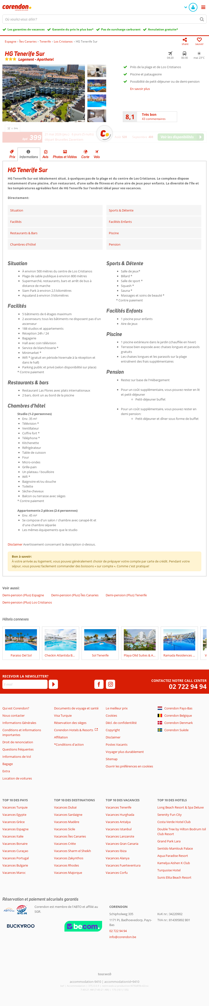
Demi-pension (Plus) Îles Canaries (74, 595)
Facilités (15, 221)
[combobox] (104, 19)
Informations (29, 157)
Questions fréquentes (18, 749)
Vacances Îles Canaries (70, 836)
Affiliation (61, 737)
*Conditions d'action (69, 744)
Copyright (113, 730)
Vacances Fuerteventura (123, 865)
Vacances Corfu (117, 872)
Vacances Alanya (117, 858)
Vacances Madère (66, 822)
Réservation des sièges (70, 723)
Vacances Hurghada (120, 814)
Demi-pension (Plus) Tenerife (126, 595)
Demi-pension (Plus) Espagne (23, 595)
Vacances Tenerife (118, 807)
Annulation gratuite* (163, 29)
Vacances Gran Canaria (122, 843)
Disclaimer (15, 544)
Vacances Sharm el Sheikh (72, 851)
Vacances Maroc (14, 872)
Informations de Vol (16, 756)
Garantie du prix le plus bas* (73, 29)
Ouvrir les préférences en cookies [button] (129, 766)
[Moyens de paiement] (20, 926)
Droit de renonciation (17, 742)
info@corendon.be (122, 937)
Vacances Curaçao (15, 851)
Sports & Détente (121, 210)
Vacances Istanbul (119, 829)
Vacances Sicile (64, 829)
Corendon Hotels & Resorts (73, 730)
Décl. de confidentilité (121, 723)
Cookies (111, 715)
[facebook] (99, 684)
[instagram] (110, 684)
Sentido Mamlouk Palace (175, 848)
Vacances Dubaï (65, 807)
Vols (97, 157)
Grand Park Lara (169, 841)
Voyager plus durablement (125, 752)
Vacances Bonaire (15, 843)
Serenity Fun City (169, 814)
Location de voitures (17, 778)
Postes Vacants (116, 744)
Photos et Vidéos (65, 157)
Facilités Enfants (120, 221)
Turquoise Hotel (169, 870)
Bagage (7, 764)
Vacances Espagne (15, 829)
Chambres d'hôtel (23, 244)
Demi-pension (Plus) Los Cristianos (27, 602)
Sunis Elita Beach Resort (174, 877)
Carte (85, 157)
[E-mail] (25, 684)
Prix (12, 157)
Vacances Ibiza (116, 851)
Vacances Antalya (118, 822)
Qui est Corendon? (15, 708)
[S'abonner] (53, 684)
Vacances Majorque (68, 872)
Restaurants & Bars (23, 233)
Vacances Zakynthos (68, 858)
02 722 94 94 (188, 686)
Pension (114, 244)
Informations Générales (19, 723)
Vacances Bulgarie (15, 865)
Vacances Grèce (13, 822)
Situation (16, 210)
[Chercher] (202, 19)
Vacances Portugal (15, 858)
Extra (6, 771)
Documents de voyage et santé (76, 708)
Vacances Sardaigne (68, 814)
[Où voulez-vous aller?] (104, 19)
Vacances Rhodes (66, 865)
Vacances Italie (12, 836)
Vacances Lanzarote (120, 836)
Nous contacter (13, 715)
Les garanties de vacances (26, 29)
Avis (45, 157)
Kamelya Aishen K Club (173, 863)
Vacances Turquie (15, 807)
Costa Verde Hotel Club (174, 822)
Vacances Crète (65, 843)
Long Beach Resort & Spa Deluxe (180, 807)
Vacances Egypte (14, 814)
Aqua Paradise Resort (172, 855)
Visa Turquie (63, 715)
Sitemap (112, 759)
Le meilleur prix (117, 708)
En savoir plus (140, 89)
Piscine (114, 233)
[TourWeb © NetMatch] (104, 974)
